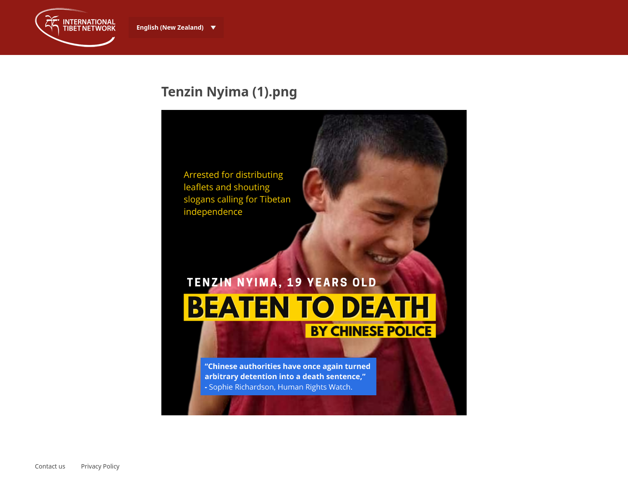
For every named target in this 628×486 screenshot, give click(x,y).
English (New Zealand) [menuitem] (170, 27)
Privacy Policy (100, 466)
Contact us (50, 466)
